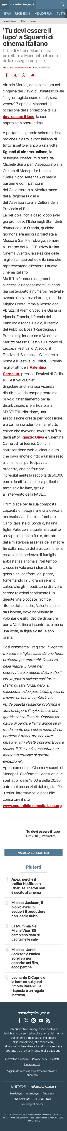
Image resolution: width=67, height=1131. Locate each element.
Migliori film (44, 13)
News (7, 13)
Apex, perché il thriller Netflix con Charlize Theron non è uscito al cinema (28, 886)
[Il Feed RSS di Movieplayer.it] (47, 1020)
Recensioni (22, 13)
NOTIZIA (7, 67)
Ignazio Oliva (33, 437)
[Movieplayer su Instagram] (33, 1020)
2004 (35, 836)
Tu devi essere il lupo (43, 831)
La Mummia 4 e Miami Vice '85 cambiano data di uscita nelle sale (25, 932)
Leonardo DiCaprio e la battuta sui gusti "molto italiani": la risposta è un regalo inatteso (28, 986)
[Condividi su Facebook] (6, 75)
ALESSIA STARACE (24, 67)
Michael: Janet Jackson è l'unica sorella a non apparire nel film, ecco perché (25, 958)
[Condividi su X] (15, 75)
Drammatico (48, 836)
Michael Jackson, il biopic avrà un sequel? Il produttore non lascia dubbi (28, 909)
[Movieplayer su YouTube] (40, 1020)
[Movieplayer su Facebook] (19, 1020)
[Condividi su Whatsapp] (23, 75)
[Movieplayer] (34, 1013)
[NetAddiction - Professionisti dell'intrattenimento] (42, 1086)
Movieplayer (10, 21)
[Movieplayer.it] (22, 4)
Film (23, 21)
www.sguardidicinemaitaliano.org (32, 805)
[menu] (4, 4)
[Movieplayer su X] (26, 1020)
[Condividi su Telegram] (32, 75)
